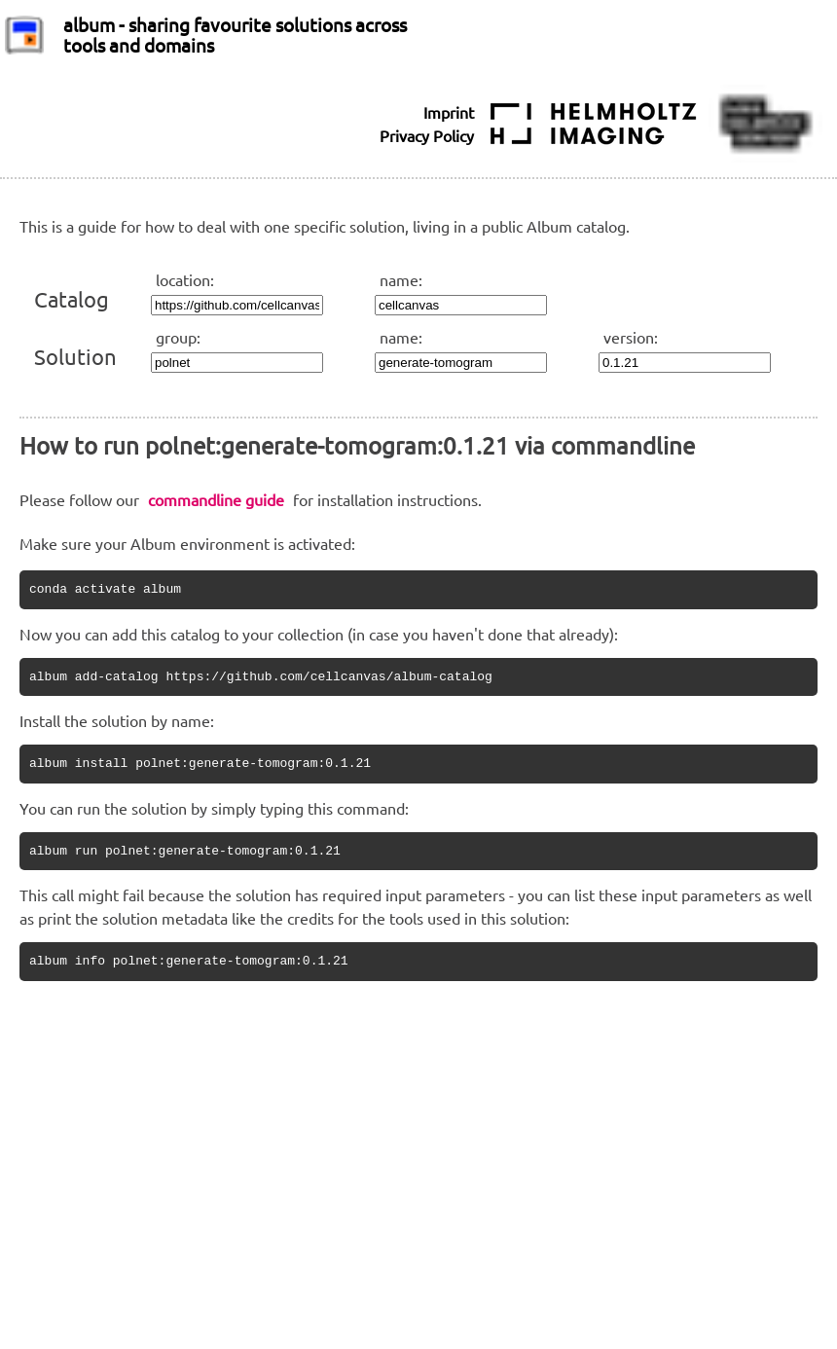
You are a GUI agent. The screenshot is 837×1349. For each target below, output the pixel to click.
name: (401, 279)
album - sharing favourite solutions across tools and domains (235, 34)
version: (630, 336)
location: (185, 279)
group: (178, 336)
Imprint (448, 112)
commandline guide (216, 499)
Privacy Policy (427, 135)
